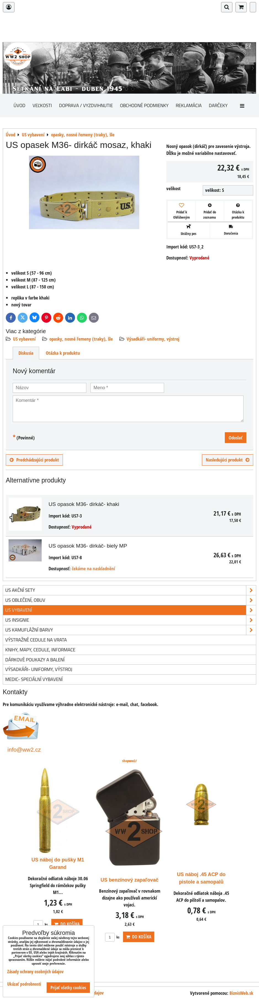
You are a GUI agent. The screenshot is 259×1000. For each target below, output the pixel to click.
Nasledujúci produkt (227, 460)
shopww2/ (129, 760)
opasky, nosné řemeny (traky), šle (81, 339)
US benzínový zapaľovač (130, 880)
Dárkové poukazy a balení (35, 659)
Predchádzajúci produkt (34, 460)
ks (40, 924)
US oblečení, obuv (130, 600)
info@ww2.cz (24, 749)
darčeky (218, 105)
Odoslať (235, 437)
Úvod (19, 105)
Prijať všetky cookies (68, 988)
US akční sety (130, 590)
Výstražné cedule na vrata (36, 639)
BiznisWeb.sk (241, 993)
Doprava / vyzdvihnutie (86, 105)
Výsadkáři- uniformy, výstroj (153, 339)
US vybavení (24, 339)
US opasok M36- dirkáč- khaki (84, 504)
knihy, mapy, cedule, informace (40, 649)
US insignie (130, 620)
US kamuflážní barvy (130, 630)
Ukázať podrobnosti (24, 984)
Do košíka (67, 924)
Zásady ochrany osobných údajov (35, 972)
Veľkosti (42, 105)
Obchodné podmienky (144, 105)
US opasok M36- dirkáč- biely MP (88, 546)
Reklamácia (189, 105)
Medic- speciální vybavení (34, 679)
